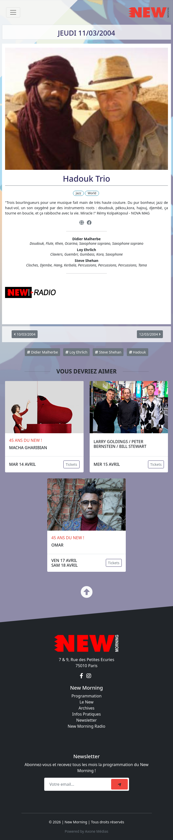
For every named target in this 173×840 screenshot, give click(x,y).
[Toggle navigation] (13, 12)
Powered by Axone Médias (86, 831)
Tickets (71, 464)
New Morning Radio (86, 726)
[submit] (119, 784)
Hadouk (137, 352)
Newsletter (86, 720)
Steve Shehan (108, 352)
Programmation (86, 696)
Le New (86, 702)
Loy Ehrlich (76, 352)
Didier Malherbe (42, 352)
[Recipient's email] (78, 784)
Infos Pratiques (86, 714)
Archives (86, 708)
